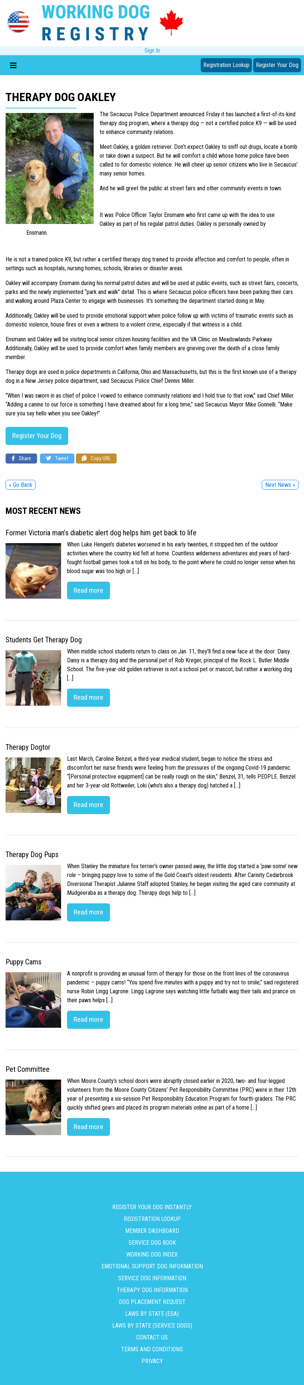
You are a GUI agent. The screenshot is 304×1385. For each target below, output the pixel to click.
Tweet (57, 458)
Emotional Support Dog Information (152, 1266)
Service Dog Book (152, 1242)
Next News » (280, 484)
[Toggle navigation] (13, 65)
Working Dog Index (152, 1254)
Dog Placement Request (152, 1301)
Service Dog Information (152, 1278)
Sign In (152, 50)
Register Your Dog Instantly (152, 1207)
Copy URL (96, 458)
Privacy (152, 1361)
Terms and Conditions (152, 1349)
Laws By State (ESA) (152, 1313)
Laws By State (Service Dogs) (152, 1325)
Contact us (152, 1337)
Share (21, 458)
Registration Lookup (226, 64)
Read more (88, 590)
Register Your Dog (277, 64)
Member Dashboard (152, 1230)
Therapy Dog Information (152, 1290)
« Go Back (20, 484)
